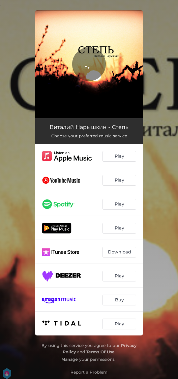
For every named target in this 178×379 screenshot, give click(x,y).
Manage (69, 359)
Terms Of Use (100, 351)
